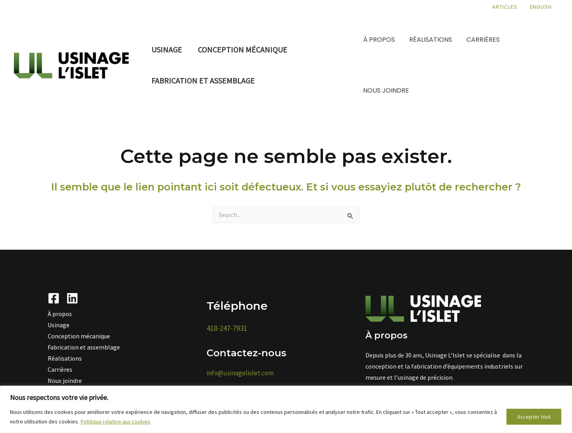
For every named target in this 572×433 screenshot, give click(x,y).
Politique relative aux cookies (116, 421)
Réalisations (65, 358)
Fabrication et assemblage (203, 80)
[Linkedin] (72, 298)
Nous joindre (65, 380)
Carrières (60, 369)
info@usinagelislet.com (240, 373)
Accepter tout (534, 416)
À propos (60, 314)
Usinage (166, 49)
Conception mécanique (242, 49)
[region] (286, 409)
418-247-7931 (227, 328)
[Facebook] (54, 298)
